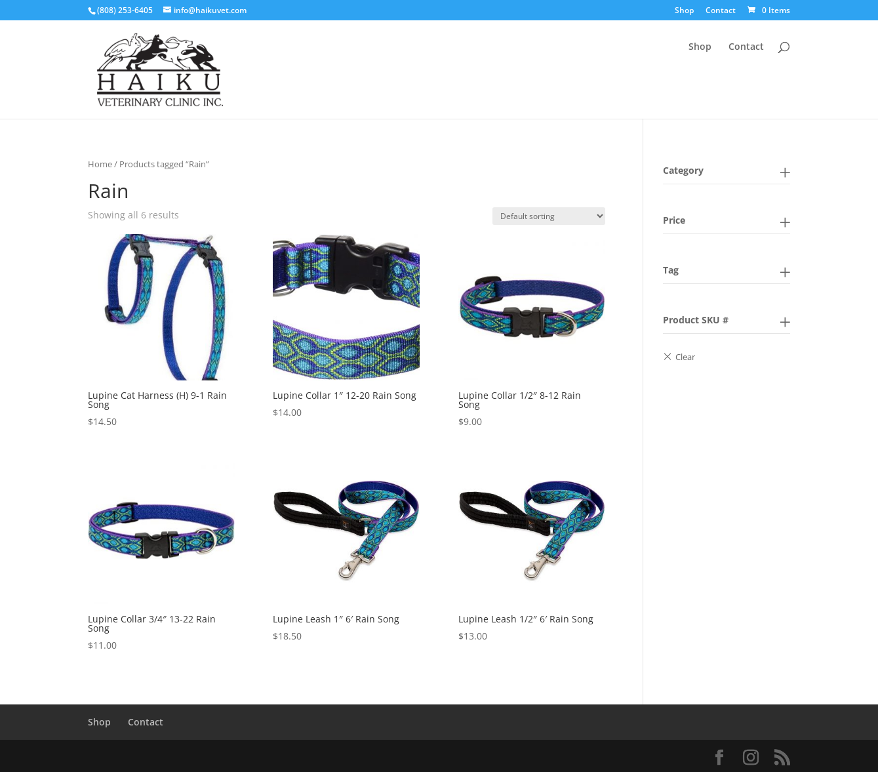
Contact (721, 11)
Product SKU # (695, 320)
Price (674, 220)
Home (100, 164)
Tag (671, 270)
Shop (684, 11)
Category (683, 170)
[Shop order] (548, 216)
